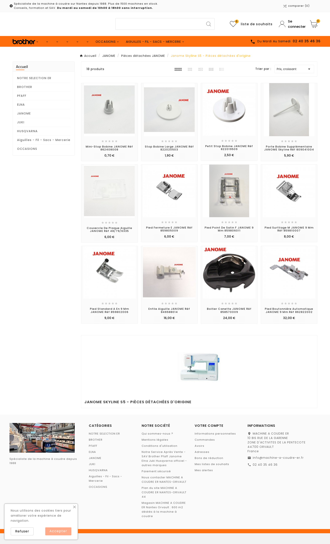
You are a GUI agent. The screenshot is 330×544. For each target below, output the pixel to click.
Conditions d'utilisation (159, 457)
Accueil (22, 77)
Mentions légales (155, 450)
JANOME (24, 124)
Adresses (202, 463)
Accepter (58, 531)
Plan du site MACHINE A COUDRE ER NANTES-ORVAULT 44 (164, 503)
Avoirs (199, 457)
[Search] (208, 24)
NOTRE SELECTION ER (34, 89)
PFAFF (21, 106)
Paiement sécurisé (156, 482)
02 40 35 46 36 (265, 475)
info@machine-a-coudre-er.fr (278, 468)
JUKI (20, 133)
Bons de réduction (209, 469)
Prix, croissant (294, 79)
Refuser (22, 531)
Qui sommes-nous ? (157, 444)
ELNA (21, 115)
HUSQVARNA (27, 142)
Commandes (205, 450)
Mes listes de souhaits (212, 475)
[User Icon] (291, 24)
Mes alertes (204, 481)
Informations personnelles (215, 444)
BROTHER (24, 98)
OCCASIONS (27, 159)
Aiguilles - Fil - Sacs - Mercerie (43, 151)
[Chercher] (159, 24)
